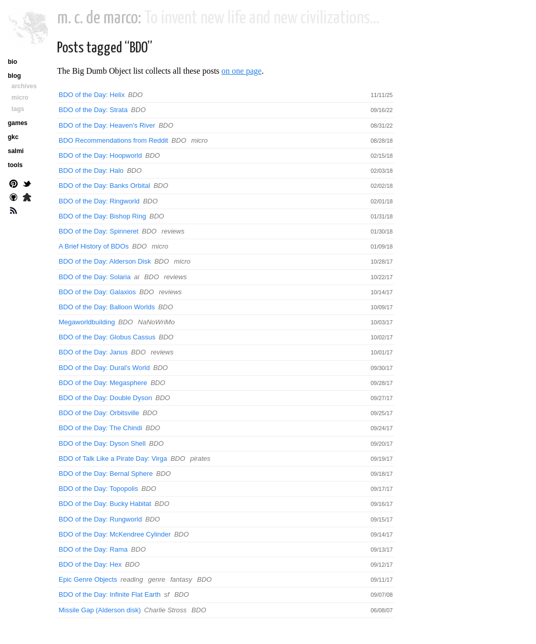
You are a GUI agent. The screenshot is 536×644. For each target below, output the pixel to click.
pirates (200, 458)
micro (199, 140)
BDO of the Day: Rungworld (100, 519)
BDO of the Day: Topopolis (98, 488)
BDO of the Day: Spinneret (99, 231)
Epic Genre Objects (88, 579)
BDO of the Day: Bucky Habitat (105, 504)
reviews (172, 231)
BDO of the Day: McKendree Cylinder (115, 534)
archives (24, 86)
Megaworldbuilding (87, 322)
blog (14, 75)
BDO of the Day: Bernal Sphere (106, 473)
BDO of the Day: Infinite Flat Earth (110, 594)
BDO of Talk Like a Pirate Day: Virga (113, 458)
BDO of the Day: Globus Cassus (107, 337)
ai (136, 277)
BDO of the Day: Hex (90, 564)
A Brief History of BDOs (94, 246)
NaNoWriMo (156, 322)
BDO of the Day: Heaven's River (107, 125)
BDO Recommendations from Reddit (113, 140)
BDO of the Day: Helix (92, 95)
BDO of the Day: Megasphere (103, 383)
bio (12, 61)
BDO (135, 95)
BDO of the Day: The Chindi (100, 428)
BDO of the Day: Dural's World (104, 368)
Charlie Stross (165, 610)
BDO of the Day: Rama (93, 549)
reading (131, 579)
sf (166, 594)
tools (15, 165)
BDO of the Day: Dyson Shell (102, 443)
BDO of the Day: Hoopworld (100, 155)
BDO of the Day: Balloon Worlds (107, 307)
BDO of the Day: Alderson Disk (105, 261)
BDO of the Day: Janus (93, 352)
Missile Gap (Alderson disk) (100, 610)
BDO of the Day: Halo (91, 170)
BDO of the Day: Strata (93, 110)
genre (156, 579)
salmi (16, 151)
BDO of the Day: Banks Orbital (104, 185)
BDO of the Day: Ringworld (99, 201)
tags (17, 109)
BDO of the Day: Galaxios (97, 292)
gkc (13, 137)
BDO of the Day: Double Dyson (105, 398)
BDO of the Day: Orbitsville (99, 413)
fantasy (181, 579)
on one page (242, 70)
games (18, 123)
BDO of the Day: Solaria (95, 277)
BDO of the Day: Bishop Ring (102, 216)
